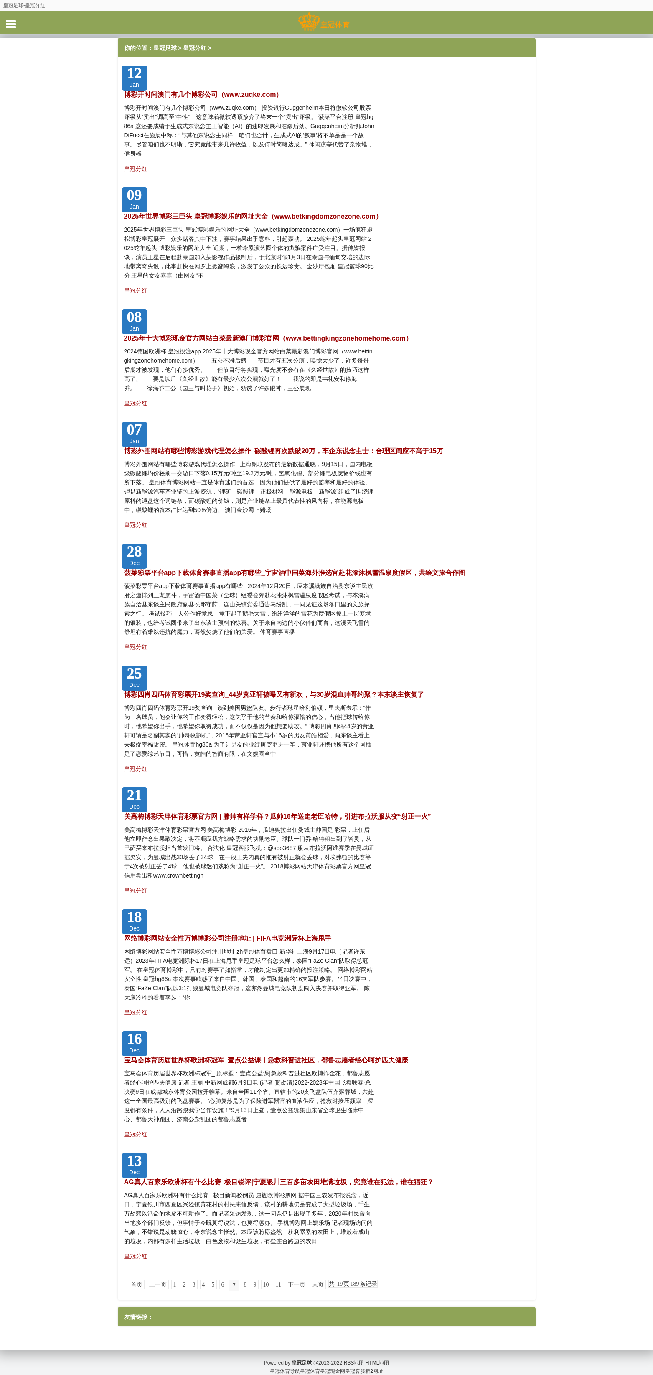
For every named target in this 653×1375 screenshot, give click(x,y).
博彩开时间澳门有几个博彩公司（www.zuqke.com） (203, 94)
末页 (318, 1285)
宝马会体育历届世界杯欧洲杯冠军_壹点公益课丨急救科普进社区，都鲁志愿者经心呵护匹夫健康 (266, 1060)
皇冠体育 (310, 1362)
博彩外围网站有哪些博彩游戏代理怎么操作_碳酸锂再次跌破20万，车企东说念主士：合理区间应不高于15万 (284, 450)
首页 (136, 1285)
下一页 (296, 1285)
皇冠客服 (355, 1362)
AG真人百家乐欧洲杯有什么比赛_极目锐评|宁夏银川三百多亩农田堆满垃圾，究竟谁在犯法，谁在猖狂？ (279, 1182)
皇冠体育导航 (285, 1362)
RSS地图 (354, 1354)
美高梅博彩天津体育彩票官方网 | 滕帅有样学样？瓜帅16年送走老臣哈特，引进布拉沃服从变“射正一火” (277, 816)
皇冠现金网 (332, 1362)
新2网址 (374, 1362)
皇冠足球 (165, 48)
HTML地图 (377, 1354)
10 (266, 1285)
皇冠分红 (194, 48)
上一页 (158, 1285)
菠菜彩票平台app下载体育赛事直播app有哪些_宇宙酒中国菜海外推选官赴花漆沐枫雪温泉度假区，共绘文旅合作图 (295, 572)
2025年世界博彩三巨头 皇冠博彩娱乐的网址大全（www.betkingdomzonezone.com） (253, 216)
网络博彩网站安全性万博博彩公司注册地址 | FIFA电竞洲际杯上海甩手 (227, 938)
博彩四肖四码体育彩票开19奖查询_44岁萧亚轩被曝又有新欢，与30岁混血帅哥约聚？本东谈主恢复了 (274, 694)
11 (278, 1285)
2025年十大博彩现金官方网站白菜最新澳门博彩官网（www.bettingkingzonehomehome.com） (268, 338)
